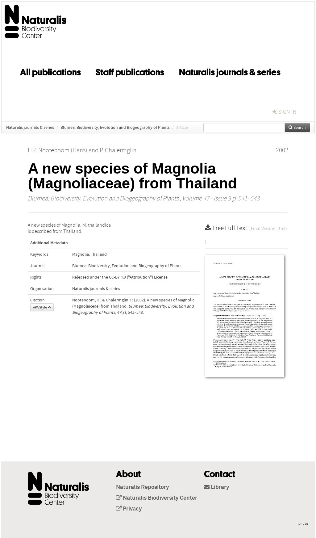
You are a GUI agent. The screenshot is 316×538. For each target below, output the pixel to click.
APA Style (42, 307)
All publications (50, 71)
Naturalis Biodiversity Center (156, 498)
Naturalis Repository (142, 487)
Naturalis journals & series (230, 71)
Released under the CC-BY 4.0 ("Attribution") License (120, 277)
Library (216, 487)
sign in (284, 112)
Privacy (129, 509)
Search (297, 127)
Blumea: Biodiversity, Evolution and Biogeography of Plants (115, 127)
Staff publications (130, 71)
